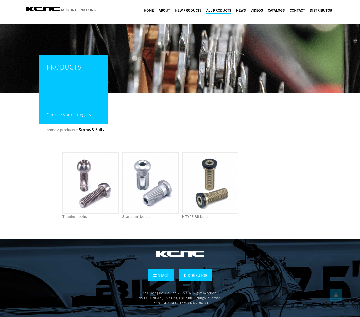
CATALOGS (276, 10)
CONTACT (297, 10)
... (336, 295)
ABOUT (164, 10)
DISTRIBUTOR (321, 10)
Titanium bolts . (75, 216)
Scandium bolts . (136, 216)
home (51, 129)
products (67, 129)
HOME (149, 10)
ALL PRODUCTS (218, 10)
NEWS (241, 10)
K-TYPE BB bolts (195, 216)
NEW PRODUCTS (188, 10)
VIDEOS (257, 10)
